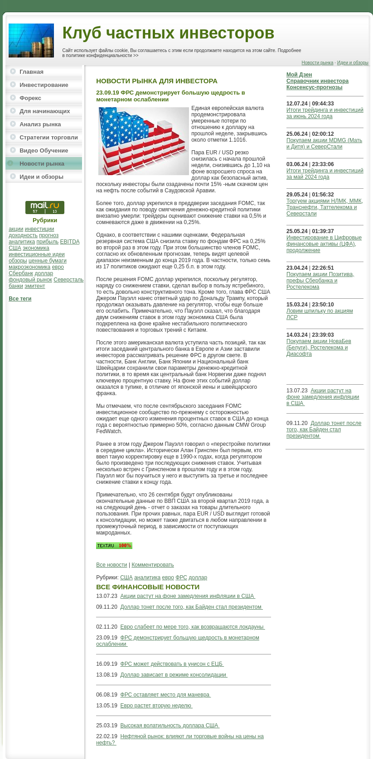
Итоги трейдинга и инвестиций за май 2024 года (324, 173)
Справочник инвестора (317, 81)
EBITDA (70, 242)
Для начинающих (44, 111)
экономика (36, 248)
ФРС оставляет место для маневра (166, 695)
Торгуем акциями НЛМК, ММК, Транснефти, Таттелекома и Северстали (324, 207)
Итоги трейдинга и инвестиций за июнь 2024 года (324, 113)
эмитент (34, 286)
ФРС (181, 577)
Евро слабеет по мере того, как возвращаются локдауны (193, 627)
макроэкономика (29, 267)
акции (16, 229)
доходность (23, 235)
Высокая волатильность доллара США (170, 725)
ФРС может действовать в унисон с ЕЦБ (172, 664)
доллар (43, 273)
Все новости (111, 565)
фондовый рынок (30, 280)
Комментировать (152, 565)
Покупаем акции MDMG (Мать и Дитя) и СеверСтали (324, 143)
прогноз (48, 235)
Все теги (20, 299)
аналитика (22, 242)
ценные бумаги (48, 261)
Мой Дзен (299, 75)
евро (58, 267)
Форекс (30, 98)
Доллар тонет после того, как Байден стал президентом (192, 607)
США (15, 248)
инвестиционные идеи (37, 254)
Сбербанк (21, 273)
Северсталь (68, 280)
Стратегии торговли (48, 137)
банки (16, 286)
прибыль (48, 242)
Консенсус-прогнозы (314, 87)
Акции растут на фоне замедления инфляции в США (188, 596)
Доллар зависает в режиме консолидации (174, 675)
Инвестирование (43, 84)
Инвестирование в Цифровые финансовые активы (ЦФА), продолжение (324, 243)
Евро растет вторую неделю (157, 705)
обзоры (18, 261)
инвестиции (39, 229)
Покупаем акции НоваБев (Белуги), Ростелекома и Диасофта (318, 347)
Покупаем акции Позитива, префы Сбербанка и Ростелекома (320, 280)
